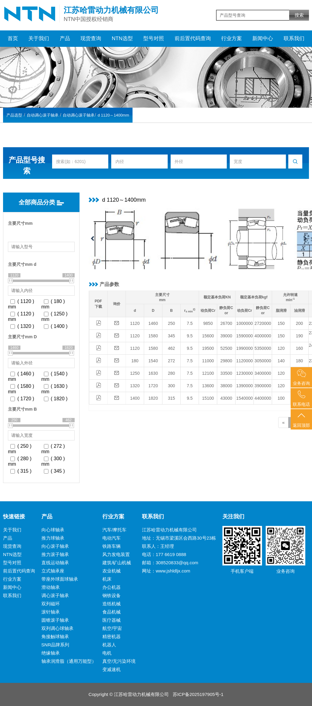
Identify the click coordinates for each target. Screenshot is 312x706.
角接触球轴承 (55, 636)
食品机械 (111, 611)
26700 (226, 323)
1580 (153, 335)
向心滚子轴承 (55, 546)
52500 (226, 348)
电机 (107, 653)
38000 (226, 385)
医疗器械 (111, 620)
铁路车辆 (111, 546)
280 (171, 373)
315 (171, 398)
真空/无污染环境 (119, 661)
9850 (208, 323)
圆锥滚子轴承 (55, 620)
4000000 (262, 335)
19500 (208, 348)
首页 (13, 38)
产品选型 (14, 115)
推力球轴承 (52, 538)
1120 (135, 323)
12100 (208, 373)
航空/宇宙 (112, 628)
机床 (107, 579)
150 (281, 323)
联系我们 (294, 38)
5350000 (262, 348)
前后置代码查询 (193, 38)
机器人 (109, 644)
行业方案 (231, 38)
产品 (65, 38)
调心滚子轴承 (55, 595)
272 (171, 360)
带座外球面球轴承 (59, 579)
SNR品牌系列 (55, 644)
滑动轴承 (50, 587)
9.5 (190, 335)
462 (171, 348)
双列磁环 (50, 603)
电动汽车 (111, 538)
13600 (208, 385)
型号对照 (153, 38)
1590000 (244, 335)
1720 (153, 385)
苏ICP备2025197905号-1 (198, 694)
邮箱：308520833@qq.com (170, 562)
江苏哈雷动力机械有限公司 (169, 529)
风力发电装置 (116, 554)
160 (299, 348)
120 (281, 348)
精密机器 (111, 636)
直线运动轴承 (55, 562)
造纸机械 (111, 603)
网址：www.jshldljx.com (166, 570)
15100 (208, 398)
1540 (153, 360)
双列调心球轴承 (57, 628)
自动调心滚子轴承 (42, 115)
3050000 (262, 360)
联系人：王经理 (158, 546)
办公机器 (111, 587)
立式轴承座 (52, 570)
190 (299, 335)
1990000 (244, 348)
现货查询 (90, 38)
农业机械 (111, 570)
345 (171, 335)
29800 (226, 360)
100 (281, 398)
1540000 (244, 398)
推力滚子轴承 (55, 554)
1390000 (244, 385)
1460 (153, 323)
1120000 (244, 360)
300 (171, 385)
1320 (135, 385)
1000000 (244, 323)
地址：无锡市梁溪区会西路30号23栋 (179, 538)
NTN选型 (122, 38)
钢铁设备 (111, 595)
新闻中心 (262, 38)
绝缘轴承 (50, 653)
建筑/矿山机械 (116, 562)
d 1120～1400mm (113, 115)
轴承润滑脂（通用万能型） (68, 661)
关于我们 (38, 38)
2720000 (262, 323)
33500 (226, 373)
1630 (153, 373)
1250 (135, 373)
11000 (208, 360)
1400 (135, 398)
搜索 (299, 15)
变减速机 (111, 669)
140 (281, 360)
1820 (153, 398)
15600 (208, 335)
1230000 (244, 373)
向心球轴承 (52, 529)
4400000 (262, 398)
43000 (226, 398)
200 (299, 323)
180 (134, 360)
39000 (226, 335)
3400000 (262, 373)
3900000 (262, 385)
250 (171, 323)
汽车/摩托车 (114, 529)
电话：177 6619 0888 (164, 554)
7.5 (190, 323)
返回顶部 (301, 420)
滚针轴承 (50, 611)
